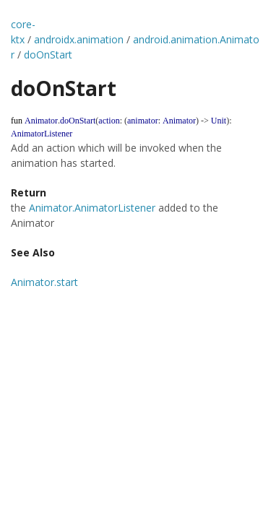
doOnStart (48, 54)
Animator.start (44, 282)
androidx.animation (79, 39)
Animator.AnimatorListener (92, 207)
